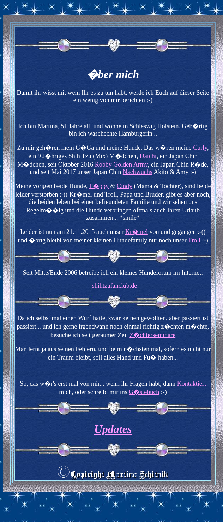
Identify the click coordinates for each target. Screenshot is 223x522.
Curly (200, 147)
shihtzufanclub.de (114, 285)
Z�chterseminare (152, 334)
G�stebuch (144, 392)
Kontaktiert (191, 383)
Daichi (148, 156)
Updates (113, 429)
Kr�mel (136, 231)
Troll (194, 240)
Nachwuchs (137, 171)
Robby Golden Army (121, 164)
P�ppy (99, 185)
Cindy (124, 185)
